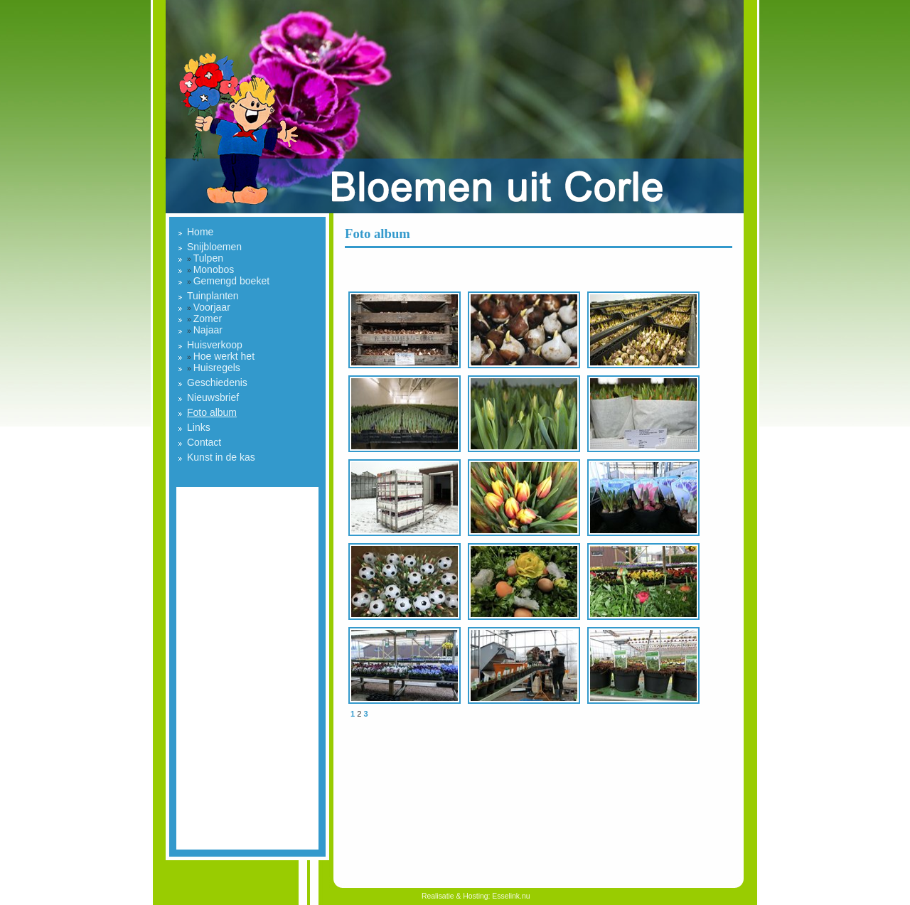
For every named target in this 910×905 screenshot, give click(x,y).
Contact (204, 442)
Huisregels (216, 367)
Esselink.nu (511, 896)
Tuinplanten (213, 295)
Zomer (207, 318)
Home (200, 231)
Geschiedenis (217, 382)
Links (198, 427)
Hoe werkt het (224, 356)
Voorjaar (211, 307)
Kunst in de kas (221, 457)
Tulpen (208, 258)
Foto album (212, 412)
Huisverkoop (214, 344)
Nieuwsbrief (213, 397)
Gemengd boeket (231, 281)
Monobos (214, 269)
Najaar (208, 330)
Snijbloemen (214, 246)
